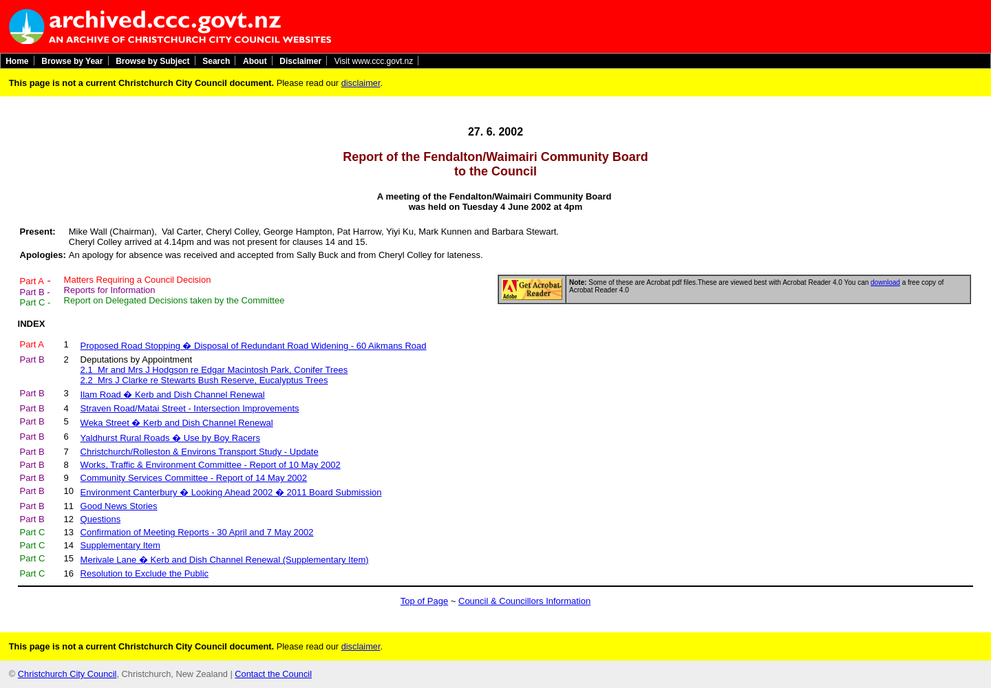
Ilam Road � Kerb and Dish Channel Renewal (173, 394)
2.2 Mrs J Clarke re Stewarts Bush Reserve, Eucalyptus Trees (204, 380)
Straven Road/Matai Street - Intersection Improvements (190, 408)
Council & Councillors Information (524, 601)
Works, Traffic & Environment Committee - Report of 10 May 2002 (211, 465)
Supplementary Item (120, 545)
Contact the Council (273, 674)
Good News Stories (119, 506)
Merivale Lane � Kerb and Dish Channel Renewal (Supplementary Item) (225, 560)
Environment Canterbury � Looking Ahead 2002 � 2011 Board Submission (231, 492)
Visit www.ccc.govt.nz (373, 60)
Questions (101, 519)
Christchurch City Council (67, 674)
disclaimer (361, 83)
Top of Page (424, 601)
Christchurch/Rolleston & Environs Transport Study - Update (200, 452)
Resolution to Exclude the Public (145, 573)
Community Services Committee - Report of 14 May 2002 (194, 478)
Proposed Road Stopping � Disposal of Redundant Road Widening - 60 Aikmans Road (254, 346)
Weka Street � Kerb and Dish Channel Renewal (177, 423)
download (885, 282)
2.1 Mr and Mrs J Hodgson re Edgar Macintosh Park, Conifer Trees (214, 370)
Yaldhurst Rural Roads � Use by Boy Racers (170, 438)
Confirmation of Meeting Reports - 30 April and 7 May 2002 (197, 532)
